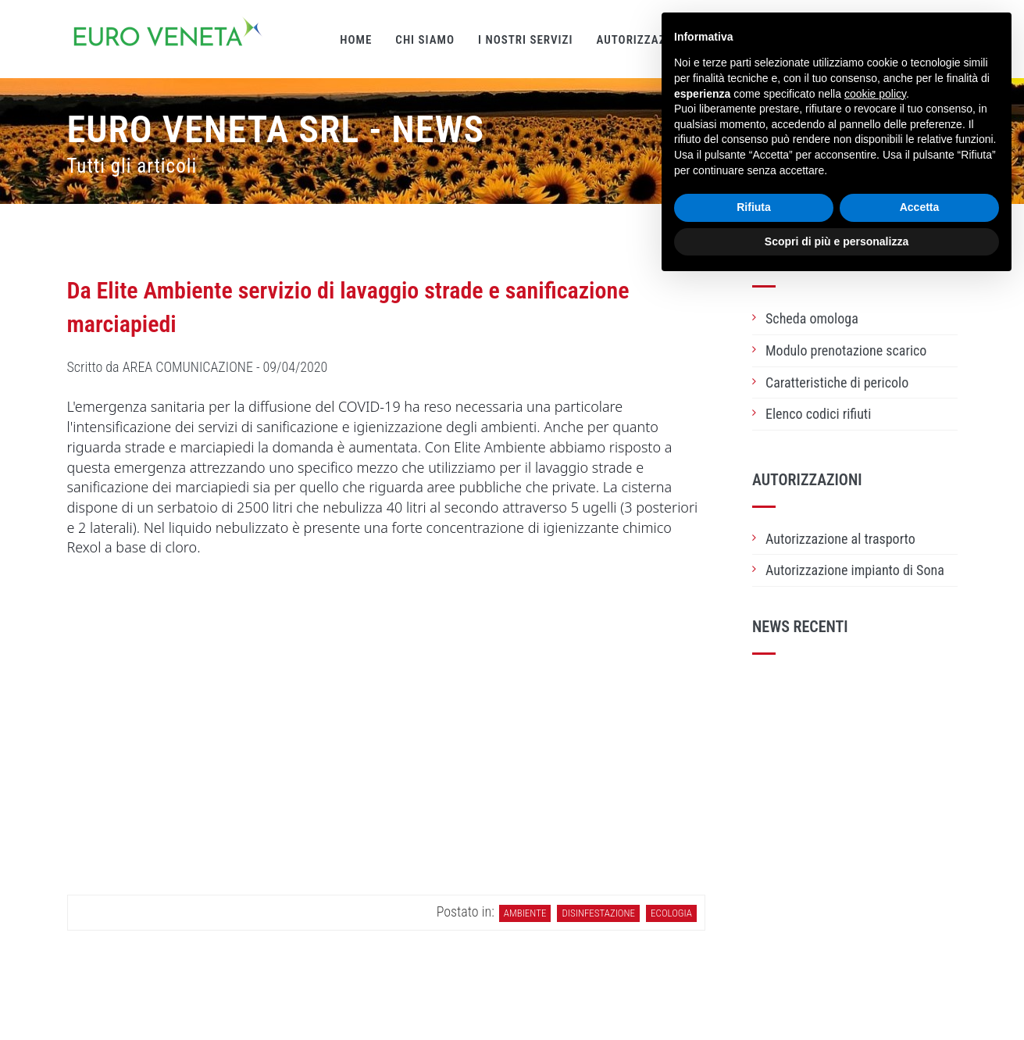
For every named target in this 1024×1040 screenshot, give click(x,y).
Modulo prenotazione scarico (845, 350)
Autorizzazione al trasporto (840, 539)
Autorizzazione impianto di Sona (854, 570)
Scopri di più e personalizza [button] (836, 241)
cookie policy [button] (875, 94)
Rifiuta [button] (754, 207)
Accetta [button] (920, 207)
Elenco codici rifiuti (818, 414)
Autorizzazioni (642, 40)
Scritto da (197, 367)
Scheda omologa (811, 318)
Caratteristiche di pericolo (836, 382)
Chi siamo (425, 40)
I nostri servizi (525, 40)
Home (356, 40)
